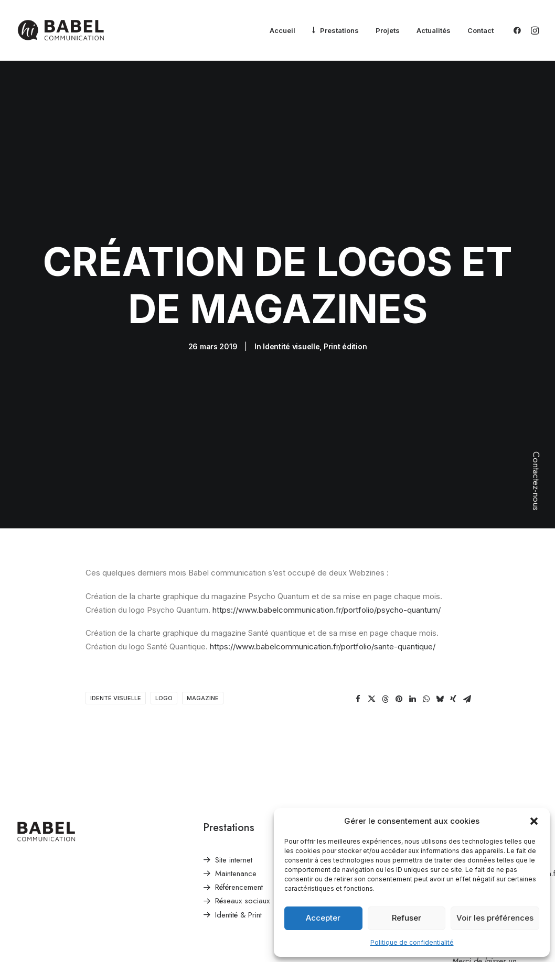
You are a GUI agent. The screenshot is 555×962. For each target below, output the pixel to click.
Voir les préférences (494, 918)
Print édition (345, 326)
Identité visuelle (291, 326)
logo (164, 657)
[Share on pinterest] (398, 658)
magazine (203, 657)
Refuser (406, 918)
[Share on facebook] (357, 658)
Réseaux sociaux (242, 860)
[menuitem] (282, 31)
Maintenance (236, 832)
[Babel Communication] (60, 30)
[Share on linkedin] (412, 658)
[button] (534, 821)
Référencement (239, 846)
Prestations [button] (339, 30)
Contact (480, 30)
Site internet (233, 819)
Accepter (323, 918)
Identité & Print (238, 874)
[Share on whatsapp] (426, 658)
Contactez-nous (536, 481)
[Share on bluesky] (439, 658)
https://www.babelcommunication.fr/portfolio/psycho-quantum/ (325, 569)
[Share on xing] (453, 658)
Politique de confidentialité (412, 942)
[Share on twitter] (371, 658)
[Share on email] (467, 658)
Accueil (282, 30)
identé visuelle (115, 657)
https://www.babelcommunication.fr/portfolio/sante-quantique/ (322, 606)
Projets (388, 30)
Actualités (434, 30)
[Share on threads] (385, 658)
